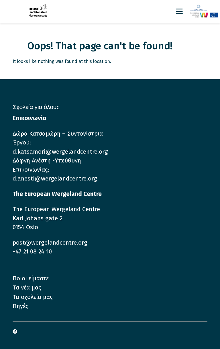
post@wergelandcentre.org (50, 242)
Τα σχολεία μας (33, 297)
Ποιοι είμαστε (31, 278)
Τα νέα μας (27, 287)
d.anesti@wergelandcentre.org (55, 178)
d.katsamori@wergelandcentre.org (60, 151)
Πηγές (20, 306)
